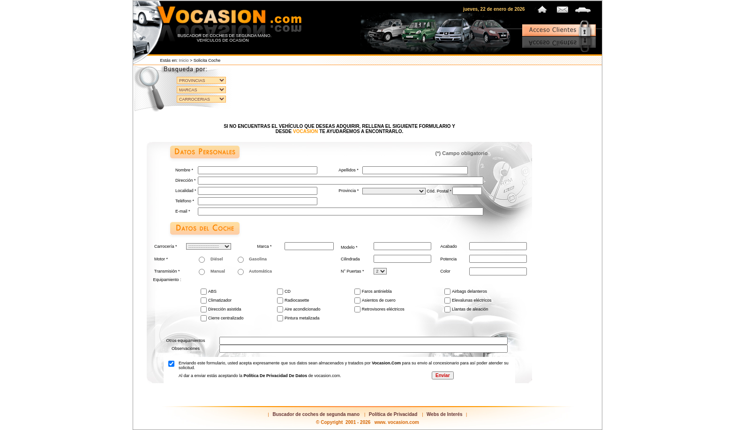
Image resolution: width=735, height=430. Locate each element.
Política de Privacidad (393, 414)
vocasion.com (386, 363)
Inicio (184, 60)
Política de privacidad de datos (276, 375)
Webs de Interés (445, 414)
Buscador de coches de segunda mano (316, 414)
